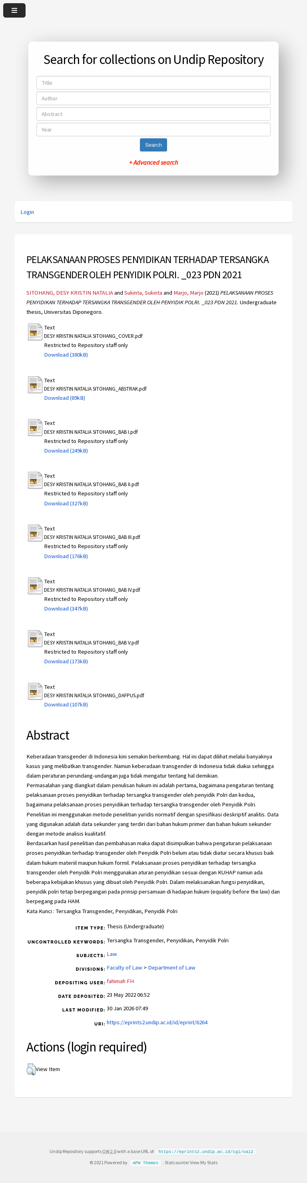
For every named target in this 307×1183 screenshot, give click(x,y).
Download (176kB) (66, 556)
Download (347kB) (66, 608)
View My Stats (203, 1162)
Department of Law (171, 967)
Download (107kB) (66, 704)
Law (112, 954)
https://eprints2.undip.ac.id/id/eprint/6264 (157, 1022)
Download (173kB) (66, 661)
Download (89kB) (64, 397)
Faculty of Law (124, 967)
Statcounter (177, 1162)
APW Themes (145, 1162)
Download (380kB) (66, 354)
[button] (31, 1069)
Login (27, 211)
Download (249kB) (66, 450)
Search (153, 145)
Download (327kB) (66, 503)
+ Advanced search (153, 162)
